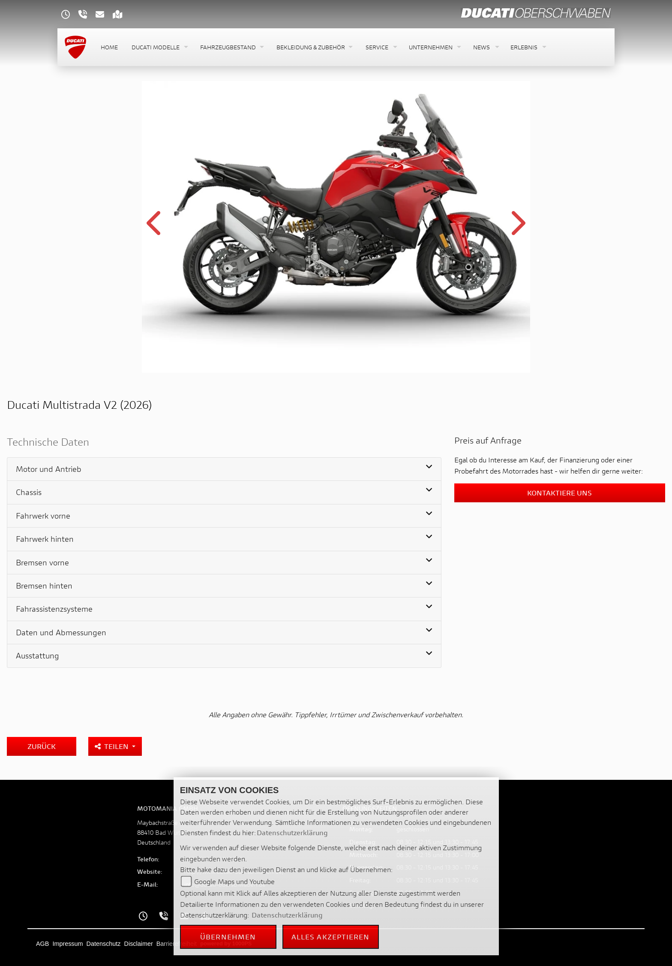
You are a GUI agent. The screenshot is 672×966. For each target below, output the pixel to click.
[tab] (224, 469)
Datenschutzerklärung (292, 832)
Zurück (41, 746)
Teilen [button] (112, 746)
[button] (159, 47)
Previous (155, 228)
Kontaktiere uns (559, 492)
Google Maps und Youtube (234, 881)
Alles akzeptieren (330, 936)
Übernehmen (228, 936)
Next (517, 228)
